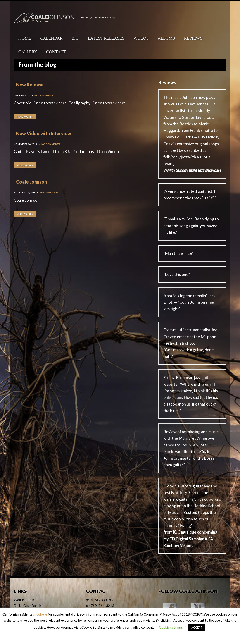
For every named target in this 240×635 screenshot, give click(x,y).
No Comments (43, 95)
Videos (141, 38)
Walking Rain (24, 599)
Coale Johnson (31, 181)
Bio (75, 38)
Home (24, 38)
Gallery (27, 52)
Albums (166, 38)
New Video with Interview (43, 133)
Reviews (193, 38)
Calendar (51, 38)
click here (40, 614)
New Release (30, 84)
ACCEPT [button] (197, 627)
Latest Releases (106, 38)
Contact (56, 52)
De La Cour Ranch (27, 605)
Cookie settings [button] (171, 627)
